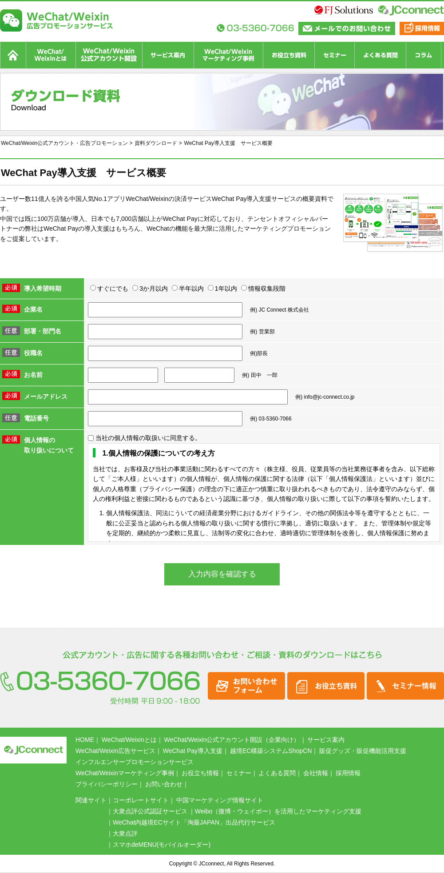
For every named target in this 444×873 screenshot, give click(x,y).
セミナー (238, 773)
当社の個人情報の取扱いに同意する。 (144, 437)
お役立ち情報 (200, 773)
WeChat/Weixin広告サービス (115, 750)
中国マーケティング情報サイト (219, 800)
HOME (84, 739)
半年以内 (188, 288)
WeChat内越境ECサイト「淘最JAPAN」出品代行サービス (197, 822)
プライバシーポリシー (106, 784)
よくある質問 (277, 773)
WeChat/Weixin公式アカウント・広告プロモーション (64, 143)
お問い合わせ (163, 784)
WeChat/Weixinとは (129, 739)
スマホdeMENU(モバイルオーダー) (161, 844)
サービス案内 (326, 739)
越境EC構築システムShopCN (271, 750)
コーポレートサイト (141, 800)
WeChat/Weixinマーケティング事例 (124, 773)
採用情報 (348, 773)
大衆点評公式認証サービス (150, 811)
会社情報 (315, 773)
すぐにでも (109, 288)
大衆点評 (125, 833)
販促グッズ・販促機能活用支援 (362, 750)
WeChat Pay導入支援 (192, 750)
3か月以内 (150, 288)
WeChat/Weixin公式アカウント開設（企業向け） (232, 739)
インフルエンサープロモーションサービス (134, 761)
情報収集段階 (263, 288)
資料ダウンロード (156, 143)
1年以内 (222, 288)
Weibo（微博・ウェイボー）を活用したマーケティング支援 (278, 811)
